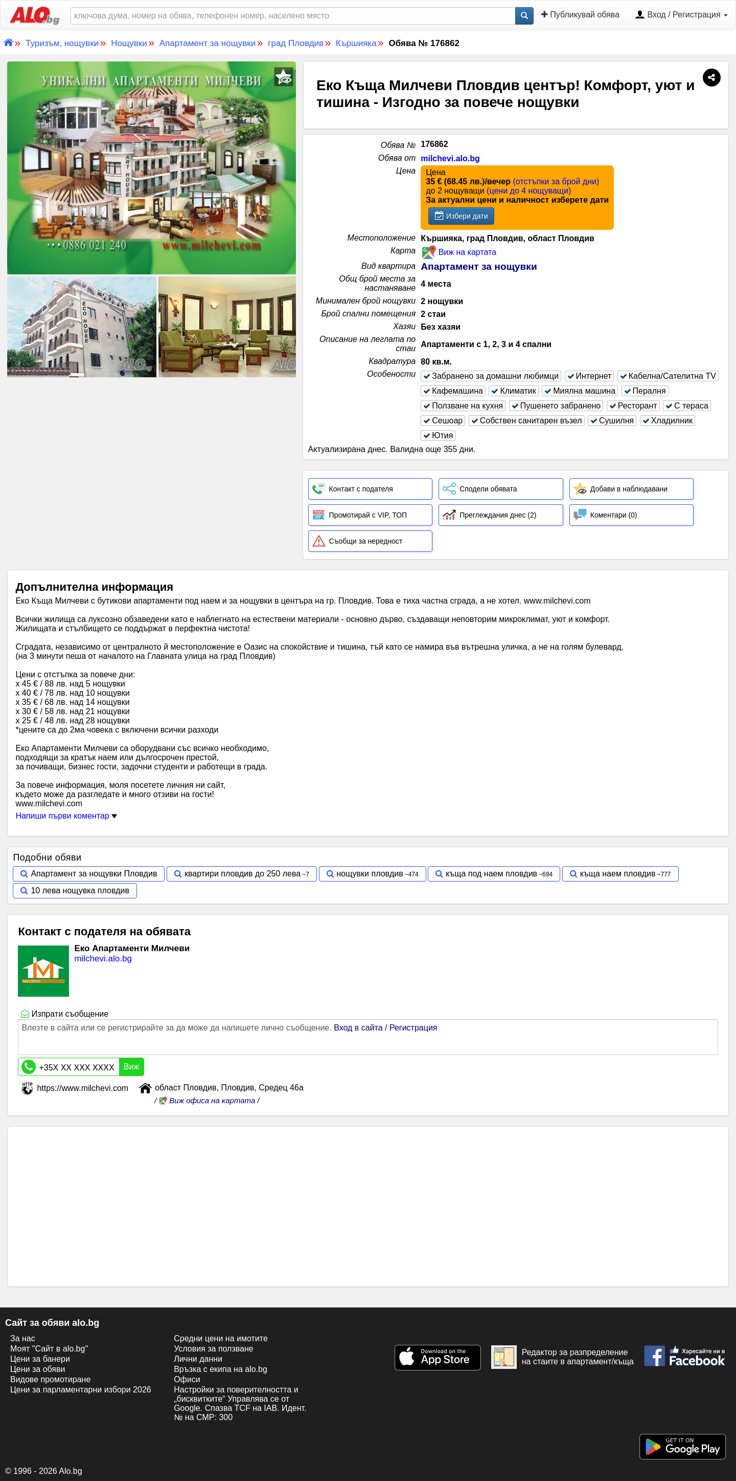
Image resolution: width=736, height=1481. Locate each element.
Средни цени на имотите (221, 1338)
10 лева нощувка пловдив (80, 890)
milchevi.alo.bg (450, 158)
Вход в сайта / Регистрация (385, 1027)
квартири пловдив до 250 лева (243, 873)
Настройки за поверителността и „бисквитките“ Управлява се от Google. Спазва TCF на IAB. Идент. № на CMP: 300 (240, 1403)
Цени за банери (40, 1359)
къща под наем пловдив (491, 873)
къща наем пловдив (618, 873)
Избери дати (461, 215)
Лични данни (198, 1359)
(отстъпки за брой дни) (556, 181)
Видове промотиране (50, 1379)
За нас (22, 1338)
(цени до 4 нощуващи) (529, 190)
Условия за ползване (214, 1348)
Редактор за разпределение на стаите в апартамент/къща (562, 1357)
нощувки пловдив (370, 873)
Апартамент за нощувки (479, 266)
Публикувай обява (580, 14)
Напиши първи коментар (66, 815)
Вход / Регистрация (681, 15)
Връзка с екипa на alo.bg (220, 1369)
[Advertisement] (152, 456)
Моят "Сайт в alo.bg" (49, 1348)
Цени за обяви (37, 1369)
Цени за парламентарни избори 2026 (80, 1389)
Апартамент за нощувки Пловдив (94, 873)
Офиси (187, 1379)
